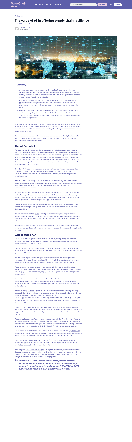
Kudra (37, 214)
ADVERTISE (102, 5)
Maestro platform (57, 171)
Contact (58, 5)
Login (110, 4)
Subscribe (118, 4)
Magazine (49, 5)
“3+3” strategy (22, 302)
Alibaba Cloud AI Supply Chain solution (53, 260)
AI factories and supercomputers (64, 326)
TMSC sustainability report (35, 350)
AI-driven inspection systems (60, 342)
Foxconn (31, 291)
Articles (41, 5)
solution (20, 279)
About (34, 5)
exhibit (18, 241)
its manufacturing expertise (34, 321)
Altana (74, 192)
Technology (19, 16)
